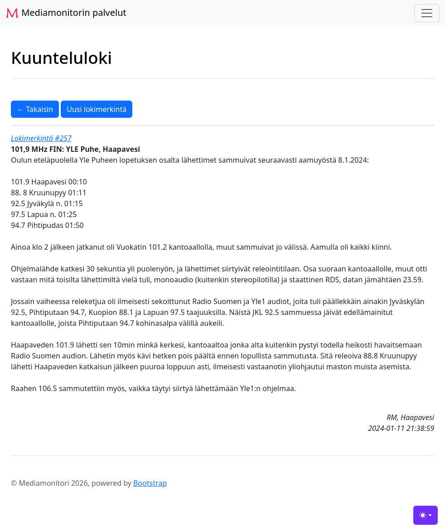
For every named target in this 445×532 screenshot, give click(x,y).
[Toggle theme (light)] (425, 515)
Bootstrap (150, 483)
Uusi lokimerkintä (96, 109)
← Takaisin (35, 109)
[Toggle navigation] (427, 13)
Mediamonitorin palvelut (65, 13)
